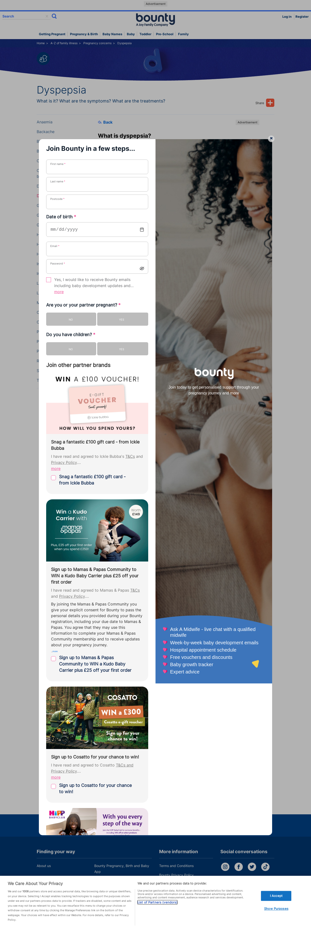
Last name (57, 181)
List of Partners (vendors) (157, 902)
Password (57, 263)
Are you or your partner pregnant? (83, 304)
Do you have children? (70, 334)
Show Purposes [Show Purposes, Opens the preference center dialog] (276, 909)
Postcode (57, 199)
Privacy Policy (64, 462)
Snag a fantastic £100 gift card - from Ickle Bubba (92, 479)
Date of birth (61, 216)
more (59, 291)
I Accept (276, 896)
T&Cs (130, 456)
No (71, 319)
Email (55, 246)
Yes (121, 319)
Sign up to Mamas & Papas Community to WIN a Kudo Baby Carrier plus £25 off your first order (95, 664)
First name (58, 164)
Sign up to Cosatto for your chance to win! (95, 788)
